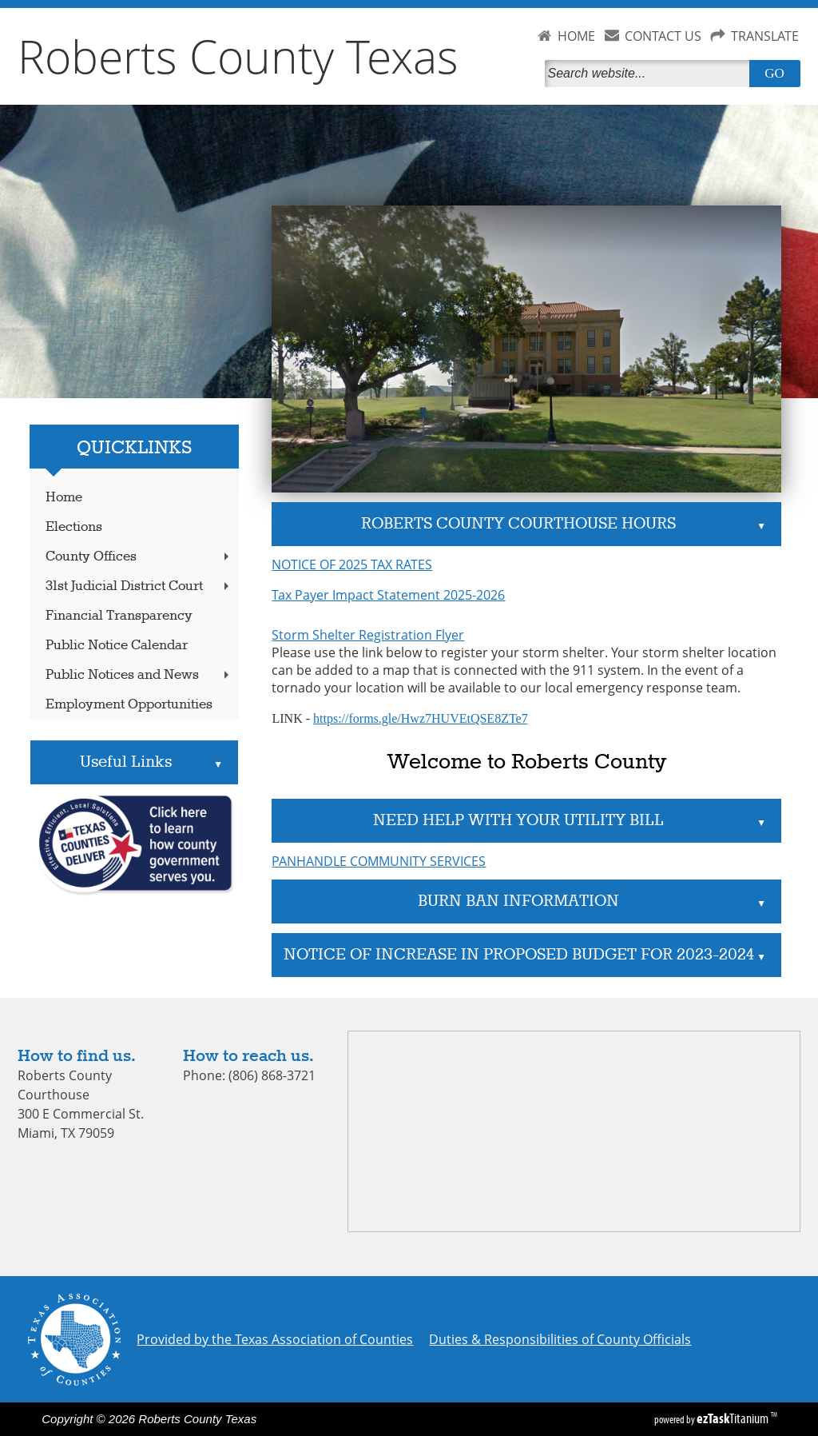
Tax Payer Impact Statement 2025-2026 (388, 595)
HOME (576, 36)
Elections (74, 527)
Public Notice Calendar (117, 645)
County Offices (139, 556)
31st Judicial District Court (139, 586)
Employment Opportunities (129, 704)
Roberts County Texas (238, 56)
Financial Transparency (119, 616)
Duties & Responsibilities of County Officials (560, 1339)
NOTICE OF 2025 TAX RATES (352, 564)
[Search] (650, 73)
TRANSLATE (765, 36)
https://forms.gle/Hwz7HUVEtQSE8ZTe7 (420, 718)
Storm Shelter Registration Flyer (368, 635)
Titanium (734, 1418)
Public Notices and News (139, 675)
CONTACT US (663, 36)
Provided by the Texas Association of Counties (275, 1339)
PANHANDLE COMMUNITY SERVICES (379, 861)
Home (64, 497)
